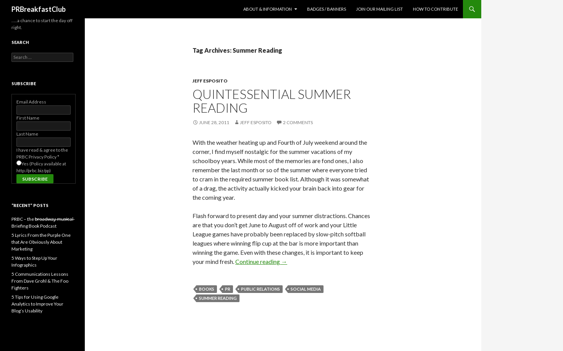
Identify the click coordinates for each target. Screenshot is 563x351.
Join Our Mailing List (379, 8)
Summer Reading (218, 298)
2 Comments (298, 122)
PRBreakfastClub (38, 9)
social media (306, 288)
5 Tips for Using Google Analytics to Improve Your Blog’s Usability (37, 304)
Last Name (27, 134)
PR (227, 288)
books (206, 288)
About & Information (267, 8)
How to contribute (435, 8)
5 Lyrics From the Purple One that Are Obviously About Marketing (41, 242)
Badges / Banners (326, 8)
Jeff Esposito (210, 81)
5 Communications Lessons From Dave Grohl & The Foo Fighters (39, 281)
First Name (27, 118)
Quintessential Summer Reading (272, 100)
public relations (260, 288)
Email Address (31, 102)
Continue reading (261, 261)
